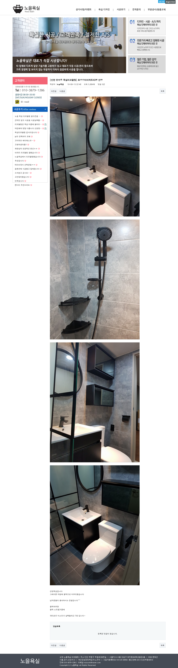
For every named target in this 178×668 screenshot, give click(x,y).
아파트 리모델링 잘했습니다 (26, 152)
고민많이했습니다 (22, 177)
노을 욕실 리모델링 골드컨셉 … (28, 116)
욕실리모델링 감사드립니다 (26, 132)
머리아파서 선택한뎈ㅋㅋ (25, 164)
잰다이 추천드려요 (22, 185)
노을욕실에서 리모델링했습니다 (28, 156)
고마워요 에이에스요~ (24, 140)
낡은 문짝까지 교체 (22, 136)
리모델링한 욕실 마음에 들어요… (28, 124)
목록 (162, 91)
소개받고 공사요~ (22, 172)
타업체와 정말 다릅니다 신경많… (28, 128)
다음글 (62, 91)
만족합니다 (19, 181)
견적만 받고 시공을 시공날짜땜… (28, 120)
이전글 (53, 91)
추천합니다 (19, 160)
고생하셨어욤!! (21, 144)
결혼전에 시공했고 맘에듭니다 (27, 168)
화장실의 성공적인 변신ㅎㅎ (26, 148)
